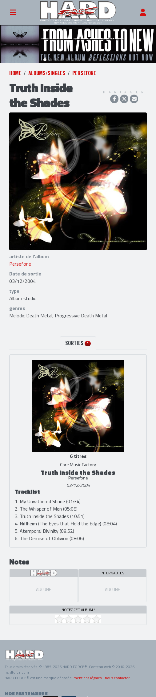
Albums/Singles (46, 70)
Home (15, 70)
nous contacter (117, 675)
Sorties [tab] (77, 340)
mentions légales (88, 675)
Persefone (84, 70)
